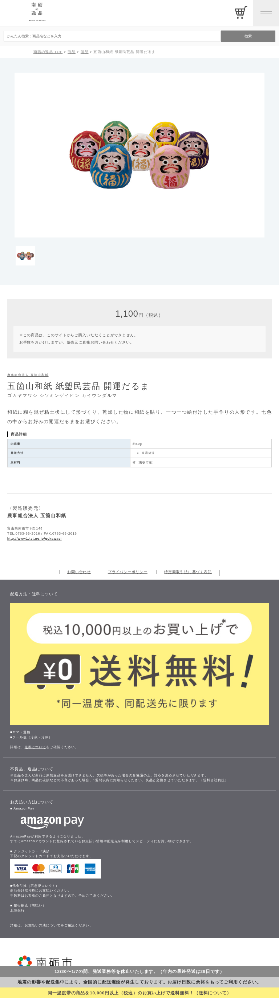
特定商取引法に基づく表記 (188, 572)
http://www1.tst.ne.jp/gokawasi (34, 538)
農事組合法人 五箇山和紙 (28, 375)
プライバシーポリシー (127, 572)
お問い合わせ (79, 572)
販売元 (73, 342)
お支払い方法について (43, 925)
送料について (213, 992)
